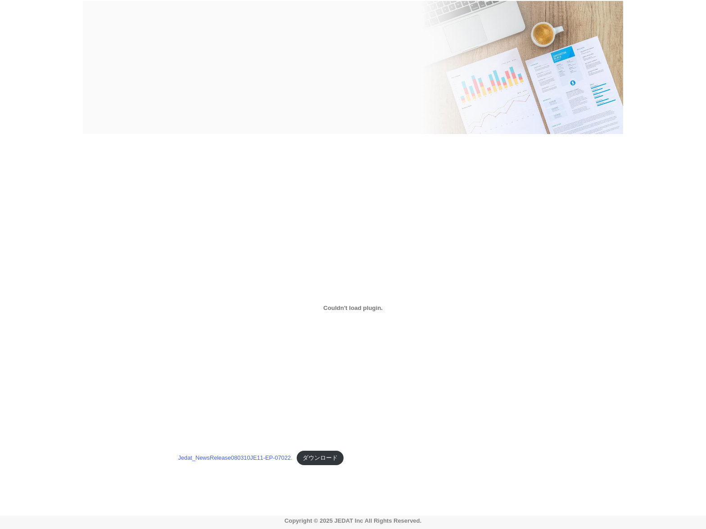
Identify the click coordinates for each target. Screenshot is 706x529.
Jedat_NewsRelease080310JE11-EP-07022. (235, 457)
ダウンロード (320, 457)
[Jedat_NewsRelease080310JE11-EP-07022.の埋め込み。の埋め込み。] (353, 308)
